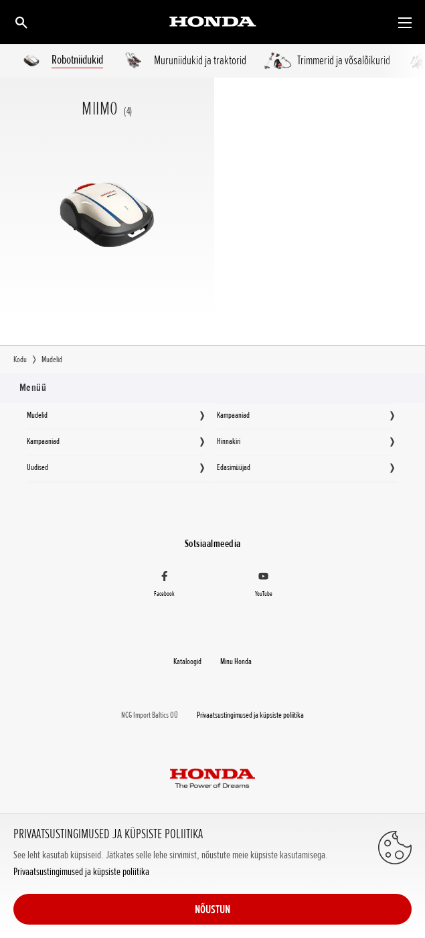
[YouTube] (264, 586)
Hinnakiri (228, 441)
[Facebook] (164, 586)
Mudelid (37, 415)
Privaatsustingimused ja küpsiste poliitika (81, 872)
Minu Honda (236, 661)
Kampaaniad (233, 415)
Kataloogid (187, 661)
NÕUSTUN (212, 909)
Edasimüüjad (233, 467)
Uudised (37, 467)
